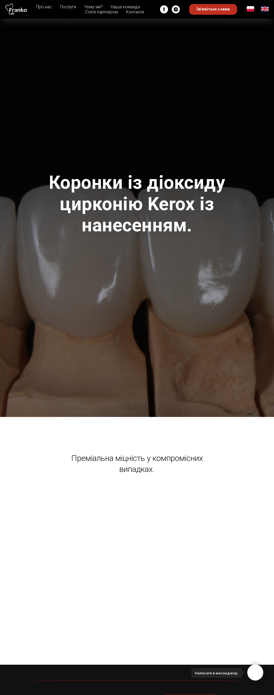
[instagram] (176, 9)
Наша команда (125, 6)
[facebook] (164, 9)
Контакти (135, 11)
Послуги (68, 6)
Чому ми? (93, 6)
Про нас (44, 6)
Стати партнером (101, 11)
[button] (213, 9)
